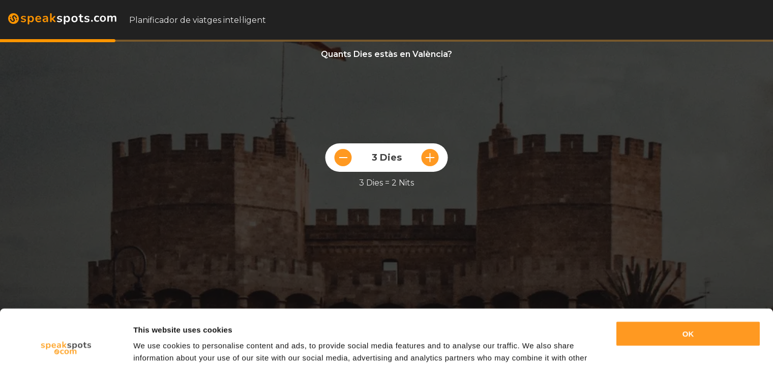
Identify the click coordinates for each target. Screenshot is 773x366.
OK (688, 282)
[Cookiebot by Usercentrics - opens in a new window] (65, 346)
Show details (157, 346)
